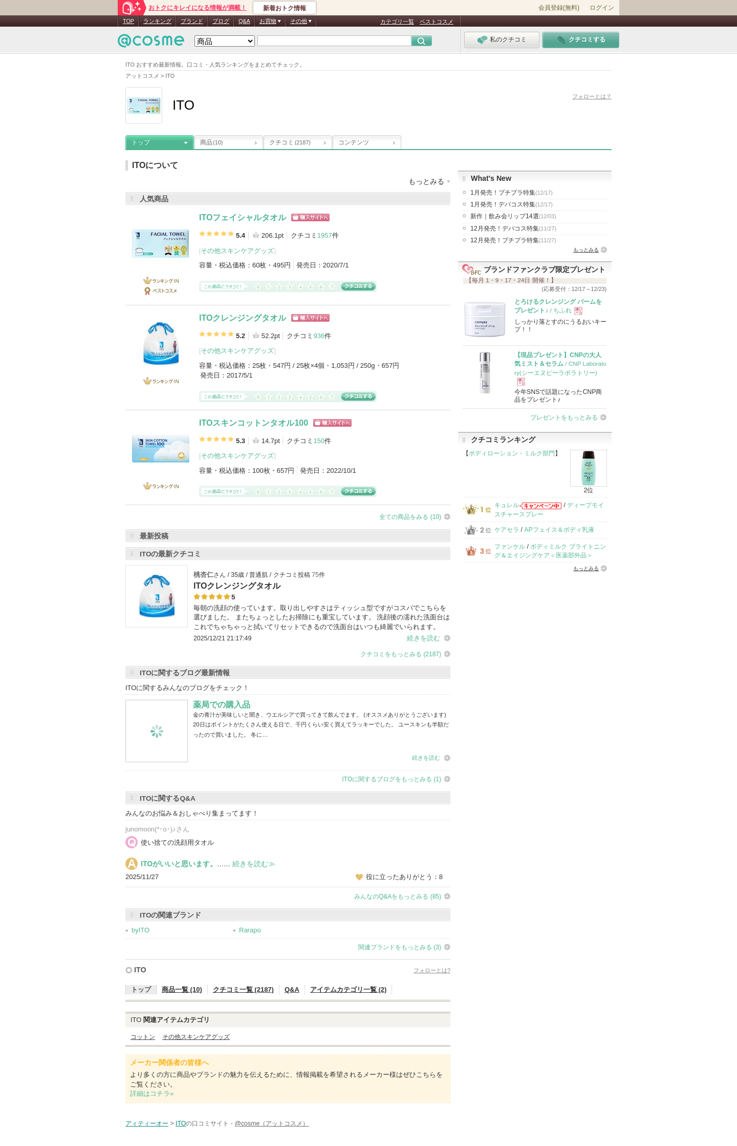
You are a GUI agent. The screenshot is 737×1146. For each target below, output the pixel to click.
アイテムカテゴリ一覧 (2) (348, 989)
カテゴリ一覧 (397, 21)
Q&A (244, 21)
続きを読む (423, 638)
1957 (324, 235)
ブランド (192, 21)
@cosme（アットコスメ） (271, 1123)
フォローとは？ (592, 96)
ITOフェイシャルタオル (242, 217)
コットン (143, 1036)
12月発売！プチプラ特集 (513, 240)
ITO (140, 970)
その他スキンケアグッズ (237, 251)
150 (318, 441)
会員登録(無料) (558, 7)
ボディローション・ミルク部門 (512, 453)
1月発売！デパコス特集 (511, 204)
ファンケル (509, 546)
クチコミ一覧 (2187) (243, 989)
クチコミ (290, 142)
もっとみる (586, 250)
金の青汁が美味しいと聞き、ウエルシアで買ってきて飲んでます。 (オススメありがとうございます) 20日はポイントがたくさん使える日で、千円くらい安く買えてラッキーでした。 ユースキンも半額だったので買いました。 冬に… (321, 725)
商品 (211, 142)
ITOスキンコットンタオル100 (253, 423)
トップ (141, 142)
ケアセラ (506, 529)
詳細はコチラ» (152, 1093)
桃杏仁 (203, 574)
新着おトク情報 (284, 8)
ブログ (220, 21)
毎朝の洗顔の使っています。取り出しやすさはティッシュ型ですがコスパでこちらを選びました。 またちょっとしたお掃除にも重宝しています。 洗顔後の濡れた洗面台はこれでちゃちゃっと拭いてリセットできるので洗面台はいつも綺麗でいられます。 (321, 617)
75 (315, 574)
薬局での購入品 (221, 704)
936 (318, 336)
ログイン (602, 7)
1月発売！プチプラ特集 (511, 192)
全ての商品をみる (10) (410, 516)
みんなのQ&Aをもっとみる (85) (397, 896)
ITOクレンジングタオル (242, 318)
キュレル (506, 505)
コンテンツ (353, 142)
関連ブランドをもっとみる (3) (399, 947)
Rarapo (250, 930)
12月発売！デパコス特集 (513, 228)
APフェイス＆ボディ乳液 (559, 529)
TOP (128, 21)
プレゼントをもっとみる (564, 417)
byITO (140, 930)
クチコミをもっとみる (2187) (400, 654)
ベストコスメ (436, 21)
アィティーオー (146, 1123)
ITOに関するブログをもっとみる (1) (391, 779)
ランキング (157, 21)
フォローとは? (432, 970)
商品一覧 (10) (182, 989)
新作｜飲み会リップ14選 (513, 216)
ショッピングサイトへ (310, 217)
